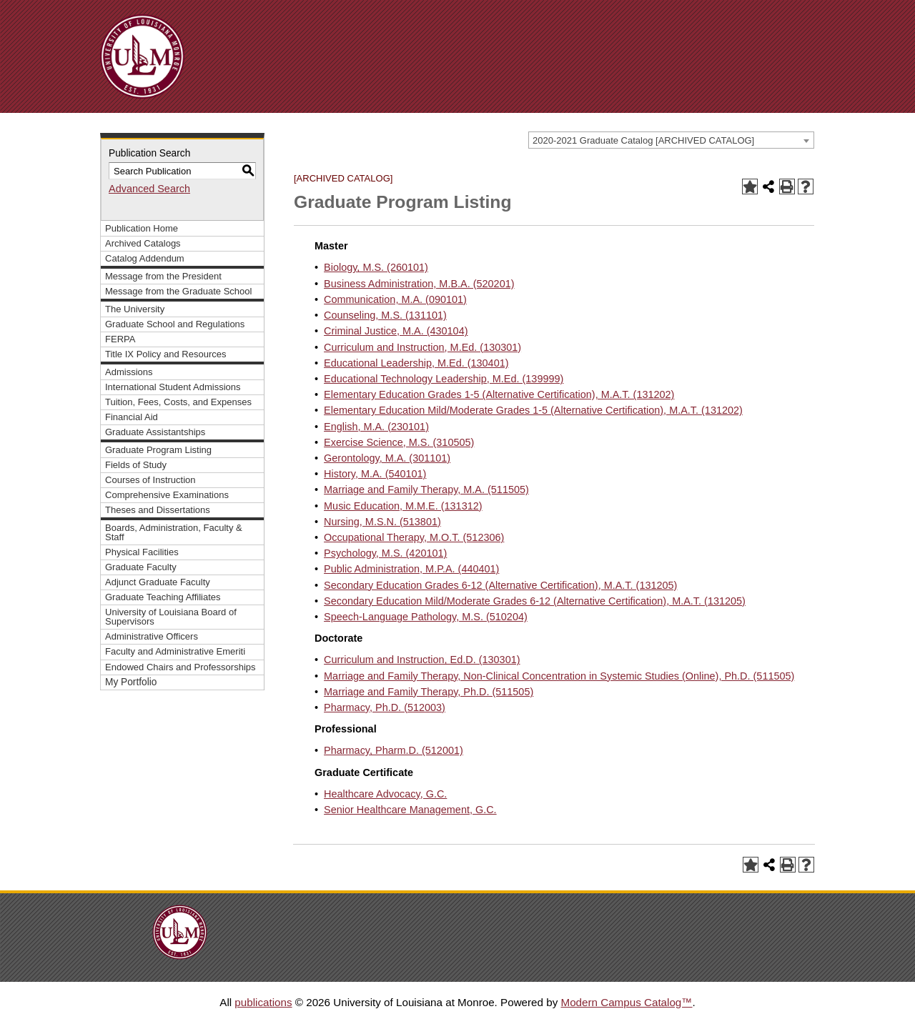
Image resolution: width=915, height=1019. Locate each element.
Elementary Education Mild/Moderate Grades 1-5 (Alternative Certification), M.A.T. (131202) (533, 410)
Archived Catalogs (143, 243)
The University (134, 309)
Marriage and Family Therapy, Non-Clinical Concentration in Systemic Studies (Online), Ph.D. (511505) (559, 676)
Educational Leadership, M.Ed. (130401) (416, 363)
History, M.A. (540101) (375, 473)
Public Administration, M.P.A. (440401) (411, 569)
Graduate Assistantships (155, 432)
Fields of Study (136, 464)
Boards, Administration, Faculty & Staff (173, 532)
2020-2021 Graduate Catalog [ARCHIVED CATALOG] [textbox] (643, 140)
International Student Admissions (173, 387)
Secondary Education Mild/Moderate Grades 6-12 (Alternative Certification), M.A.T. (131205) (535, 601)
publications (263, 1002)
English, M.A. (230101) (376, 426)
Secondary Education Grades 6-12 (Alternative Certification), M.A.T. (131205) (500, 585)
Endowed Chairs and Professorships (180, 667)
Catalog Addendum (144, 258)
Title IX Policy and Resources (166, 354)
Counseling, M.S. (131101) (385, 315)
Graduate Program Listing (158, 449)
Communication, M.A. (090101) (395, 299)
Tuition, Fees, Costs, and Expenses (178, 402)
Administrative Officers (151, 636)
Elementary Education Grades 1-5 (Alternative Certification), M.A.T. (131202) (499, 394)
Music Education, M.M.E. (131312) (403, 506)
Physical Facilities (142, 552)
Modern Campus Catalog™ (626, 1002)
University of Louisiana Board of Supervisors (171, 617)
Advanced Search (149, 188)
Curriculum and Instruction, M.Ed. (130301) (422, 347)
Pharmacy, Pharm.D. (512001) (393, 750)
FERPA (120, 339)
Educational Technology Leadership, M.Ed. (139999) (443, 378)
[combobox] (671, 140)
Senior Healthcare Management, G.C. (410, 809)
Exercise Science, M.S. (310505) (399, 442)
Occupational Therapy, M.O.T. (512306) (414, 537)
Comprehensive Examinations (167, 494)
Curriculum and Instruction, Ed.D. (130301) (422, 659)
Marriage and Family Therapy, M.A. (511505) (426, 489)
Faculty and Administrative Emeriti (175, 651)
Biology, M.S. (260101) (376, 267)
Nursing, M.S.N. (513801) (382, 521)
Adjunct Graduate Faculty (157, 582)
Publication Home (141, 228)
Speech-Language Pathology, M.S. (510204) (426, 616)
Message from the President (163, 276)
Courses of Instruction (150, 479)
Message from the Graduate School (178, 291)
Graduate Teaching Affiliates (163, 597)
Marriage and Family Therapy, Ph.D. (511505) (428, 691)
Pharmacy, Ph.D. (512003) (384, 707)
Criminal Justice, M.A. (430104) (396, 331)
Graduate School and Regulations (174, 324)
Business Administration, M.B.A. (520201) (419, 283)
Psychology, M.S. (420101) (385, 553)
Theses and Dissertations (157, 509)
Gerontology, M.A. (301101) (387, 458)
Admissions (129, 372)
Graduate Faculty (141, 567)
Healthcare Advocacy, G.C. (385, 794)
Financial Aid (131, 417)
